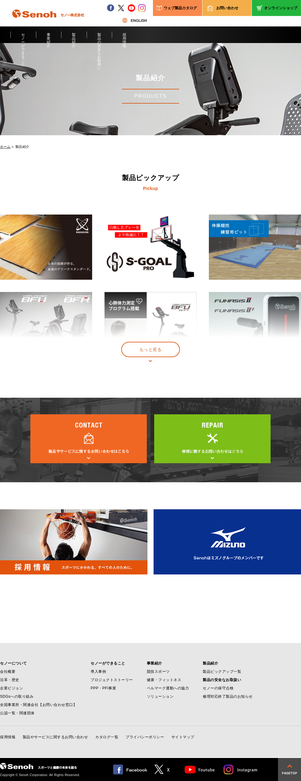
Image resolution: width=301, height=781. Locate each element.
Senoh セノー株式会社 (48, 23)
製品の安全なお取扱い (99, 38)
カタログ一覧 (106, 737)
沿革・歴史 (9, 680)
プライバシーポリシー (145, 737)
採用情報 (125, 38)
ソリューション (160, 696)
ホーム (5, 146)
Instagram (241, 769)
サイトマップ (182, 737)
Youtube (200, 769)
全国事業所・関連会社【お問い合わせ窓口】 (38, 705)
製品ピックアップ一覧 (222, 671)
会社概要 (7, 671)
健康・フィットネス (164, 680)
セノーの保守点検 (218, 688)
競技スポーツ (158, 671)
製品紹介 (74, 38)
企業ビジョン (11, 688)
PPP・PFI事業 (103, 688)
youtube (131, 8)
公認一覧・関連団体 (17, 713)
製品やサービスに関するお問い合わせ (55, 737)
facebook (110, 8)
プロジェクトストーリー (112, 680)
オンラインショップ (280, 8)
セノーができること (23, 38)
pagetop (289, 769)
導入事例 (98, 671)
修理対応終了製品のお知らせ (228, 696)
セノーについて (13, 663)
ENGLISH (134, 20)
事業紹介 (49, 38)
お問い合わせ (227, 8)
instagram (142, 8)
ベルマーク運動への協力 (168, 688)
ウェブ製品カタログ (180, 8)
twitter (121, 8)
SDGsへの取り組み (16, 696)
